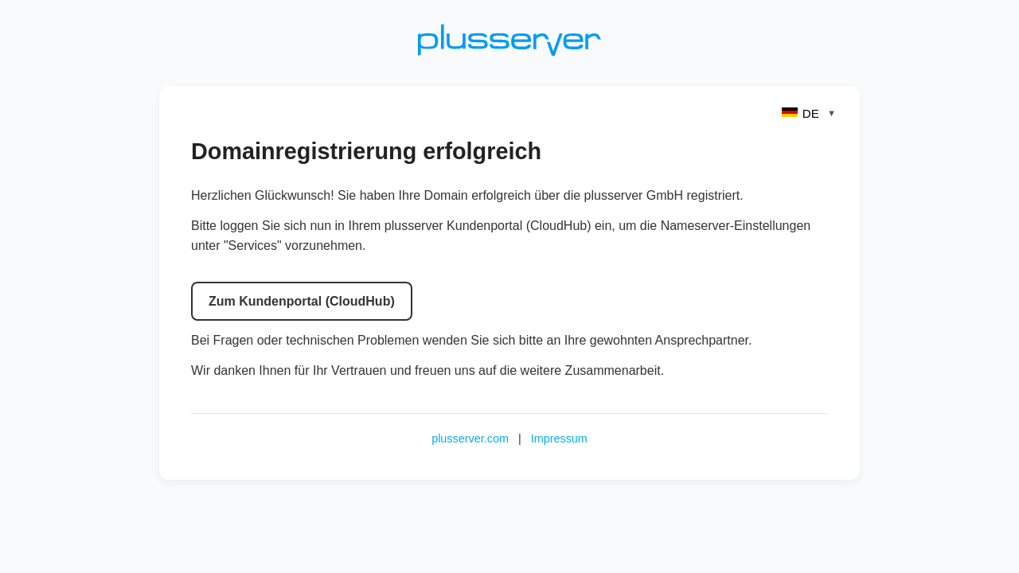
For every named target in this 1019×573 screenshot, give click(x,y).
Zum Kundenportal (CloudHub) (302, 301)
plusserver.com (470, 438)
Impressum (559, 438)
